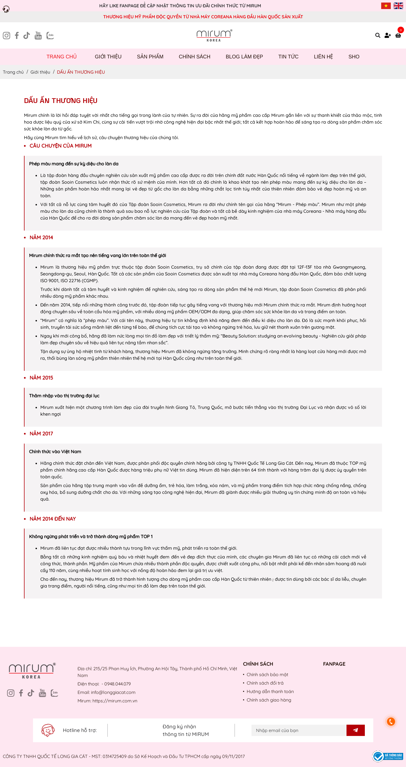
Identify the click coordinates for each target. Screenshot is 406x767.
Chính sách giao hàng (269, 700)
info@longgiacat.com (113, 692)
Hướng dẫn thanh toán (270, 691)
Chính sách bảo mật (267, 674)
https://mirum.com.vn (114, 701)
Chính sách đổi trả (265, 683)
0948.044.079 (117, 684)
